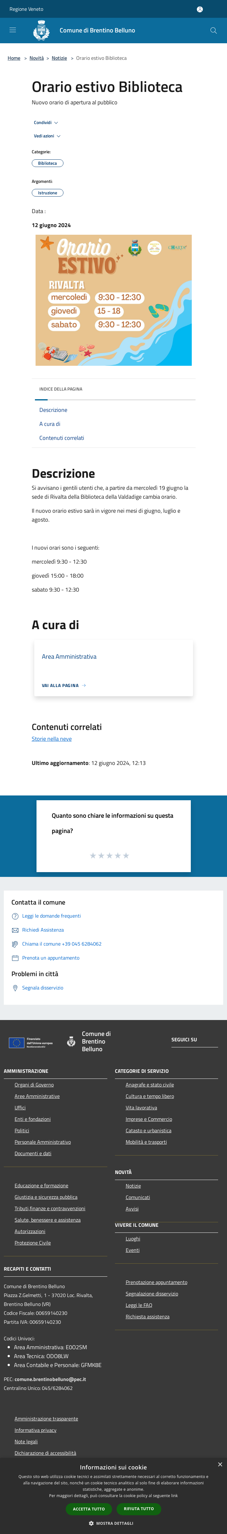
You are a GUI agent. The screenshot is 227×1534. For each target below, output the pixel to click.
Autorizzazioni (30, 1231)
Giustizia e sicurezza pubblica (46, 1197)
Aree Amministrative (37, 1096)
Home (14, 58)
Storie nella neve (52, 738)
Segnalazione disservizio (152, 1293)
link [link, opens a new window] (174, 1495)
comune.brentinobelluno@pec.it (50, 1379)
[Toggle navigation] (13, 30)
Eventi (133, 1250)
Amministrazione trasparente (46, 1418)
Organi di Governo (34, 1084)
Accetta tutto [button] (89, 1509)
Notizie (59, 58)
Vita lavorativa (141, 1107)
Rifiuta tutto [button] (139, 1508)
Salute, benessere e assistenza (48, 1220)
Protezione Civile (33, 1242)
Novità (37, 58)
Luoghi (133, 1238)
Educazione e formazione (41, 1185)
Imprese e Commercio (149, 1119)
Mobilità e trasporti (146, 1142)
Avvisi (132, 1208)
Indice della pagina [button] (60, 388)
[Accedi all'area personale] (200, 9)
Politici (22, 1130)
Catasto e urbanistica (148, 1130)
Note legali (26, 1441)
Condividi (47, 123)
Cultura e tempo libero (150, 1096)
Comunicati (138, 1197)
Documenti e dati (33, 1153)
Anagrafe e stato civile (150, 1084)
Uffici (20, 1107)
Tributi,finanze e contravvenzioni (50, 1208)
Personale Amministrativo (43, 1142)
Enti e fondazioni (33, 1119)
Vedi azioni (48, 136)
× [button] (219, 1464)
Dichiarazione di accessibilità (45, 1453)
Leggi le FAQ (139, 1305)
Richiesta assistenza (148, 1316)
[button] (114, 1523)
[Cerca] (213, 30)
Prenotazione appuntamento (156, 1282)
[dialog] (113, 1496)
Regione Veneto (26, 9)
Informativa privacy (36, 1430)
